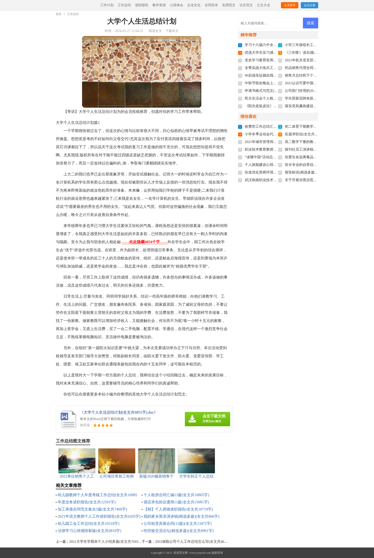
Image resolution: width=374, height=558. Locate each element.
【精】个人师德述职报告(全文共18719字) (178, 509)
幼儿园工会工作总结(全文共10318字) (88, 523)
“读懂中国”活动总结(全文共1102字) (272, 157)
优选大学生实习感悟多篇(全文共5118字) (276, 52)
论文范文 (246, 5)
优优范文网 (180, 552)
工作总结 (124, 5)
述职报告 (141, 5)
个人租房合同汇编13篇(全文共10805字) (176, 495)
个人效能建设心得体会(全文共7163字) (274, 165)
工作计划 (107, 5)
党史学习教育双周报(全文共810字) (272, 60)
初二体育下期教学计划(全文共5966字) (314, 126)
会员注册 (309, 5)
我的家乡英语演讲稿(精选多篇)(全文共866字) (181, 516)
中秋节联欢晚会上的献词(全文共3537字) (276, 83)
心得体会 (176, 5)
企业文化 (194, 5)
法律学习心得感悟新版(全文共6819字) (89, 531)
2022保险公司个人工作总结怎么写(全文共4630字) (194, 541)
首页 (59, 14)
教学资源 (159, 5)
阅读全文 (155, 31)
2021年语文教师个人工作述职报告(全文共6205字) (99, 516)
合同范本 (211, 5)
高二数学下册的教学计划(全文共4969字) (316, 142)
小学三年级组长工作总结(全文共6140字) (316, 45)
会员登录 (290, 5)
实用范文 (228, 5)
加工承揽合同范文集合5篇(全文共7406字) (92, 509)
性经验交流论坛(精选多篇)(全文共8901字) (178, 531)
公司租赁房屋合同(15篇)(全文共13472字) (178, 523)
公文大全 (263, 5)
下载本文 (172, 31)
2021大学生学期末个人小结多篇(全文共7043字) (106, 541)
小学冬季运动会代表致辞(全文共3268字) (276, 134)
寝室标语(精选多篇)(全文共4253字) (312, 172)
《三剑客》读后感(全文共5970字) (311, 52)
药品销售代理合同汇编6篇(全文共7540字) (317, 68)
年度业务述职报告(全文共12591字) (87, 502)
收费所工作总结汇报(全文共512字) (272, 126)
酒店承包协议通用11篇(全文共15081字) (176, 502)
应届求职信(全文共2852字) (306, 134)
